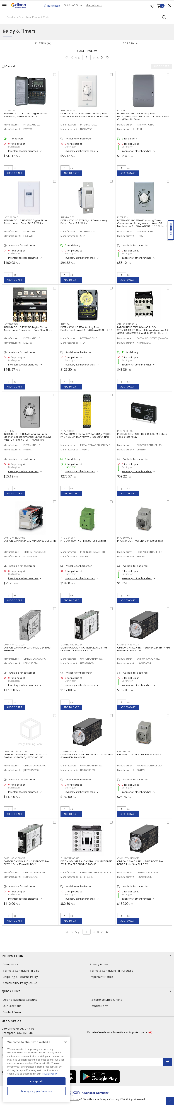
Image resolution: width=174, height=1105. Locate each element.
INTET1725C (11, 110)
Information (87, 956)
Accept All (36, 1081)
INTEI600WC (11, 217)
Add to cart (14, 173)
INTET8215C (11, 324)
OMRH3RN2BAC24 (72, 644)
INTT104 (65, 324)
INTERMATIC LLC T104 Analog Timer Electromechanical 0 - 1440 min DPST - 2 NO (87, 329)
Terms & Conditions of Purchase (111, 970)
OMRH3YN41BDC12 (72, 751)
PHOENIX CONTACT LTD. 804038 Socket (140, 540)
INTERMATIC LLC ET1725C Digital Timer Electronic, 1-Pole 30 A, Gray (25, 115)
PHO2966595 (125, 431)
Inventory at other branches (23, 151)
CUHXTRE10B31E (70, 858)
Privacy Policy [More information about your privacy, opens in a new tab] (49, 1073)
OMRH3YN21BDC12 (128, 858)
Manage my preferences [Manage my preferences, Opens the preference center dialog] (36, 1091)
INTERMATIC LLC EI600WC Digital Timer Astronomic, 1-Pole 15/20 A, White (26, 222)
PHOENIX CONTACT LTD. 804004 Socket (83, 540)
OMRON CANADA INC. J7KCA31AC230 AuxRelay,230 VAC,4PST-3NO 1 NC (25, 756)
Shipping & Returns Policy (20, 976)
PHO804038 (124, 537)
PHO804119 (124, 751)
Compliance (10, 964)
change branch (94, 5)
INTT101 (121, 110)
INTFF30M (123, 217)
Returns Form (99, 1005)
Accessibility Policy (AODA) (20, 983)
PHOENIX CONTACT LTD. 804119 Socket (139, 754)
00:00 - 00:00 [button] (71, 5)
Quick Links (87, 991)
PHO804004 (68, 537)
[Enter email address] (82, 1062)
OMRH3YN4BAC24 (128, 644)
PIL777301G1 (68, 431)
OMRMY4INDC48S (15, 537)
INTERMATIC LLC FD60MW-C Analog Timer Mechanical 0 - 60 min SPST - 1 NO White (85, 115)
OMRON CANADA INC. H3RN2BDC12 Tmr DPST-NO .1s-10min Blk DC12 (27, 863)
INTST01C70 (68, 217)
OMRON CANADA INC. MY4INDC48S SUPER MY (30, 540)
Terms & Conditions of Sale (21, 970)
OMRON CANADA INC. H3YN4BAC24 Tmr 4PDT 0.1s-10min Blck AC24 (143, 649)
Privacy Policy (99, 964)
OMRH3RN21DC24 (14, 644)
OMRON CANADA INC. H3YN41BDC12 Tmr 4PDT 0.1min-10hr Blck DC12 (87, 756)
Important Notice (101, 976)
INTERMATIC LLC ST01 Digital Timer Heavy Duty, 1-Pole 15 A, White (84, 222)
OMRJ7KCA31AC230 (16, 751)
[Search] (87, 17)
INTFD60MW (68, 110)
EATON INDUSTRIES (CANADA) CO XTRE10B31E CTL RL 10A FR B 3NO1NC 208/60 (86, 863)
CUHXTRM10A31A (127, 324)
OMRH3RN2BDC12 (14, 858)
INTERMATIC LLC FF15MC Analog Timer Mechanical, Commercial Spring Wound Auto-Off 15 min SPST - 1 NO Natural (28, 437)
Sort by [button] (129, 43)
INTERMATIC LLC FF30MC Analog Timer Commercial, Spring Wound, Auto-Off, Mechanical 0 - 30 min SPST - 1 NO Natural (142, 223)
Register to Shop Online (106, 999)
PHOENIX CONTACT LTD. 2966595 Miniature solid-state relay (142, 435)
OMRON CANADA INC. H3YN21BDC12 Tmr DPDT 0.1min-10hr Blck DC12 (140, 863)
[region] (36, 1069)
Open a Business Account (20, 999)
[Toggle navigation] (4, 5)
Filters (43, 43)
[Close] (65, 1042)
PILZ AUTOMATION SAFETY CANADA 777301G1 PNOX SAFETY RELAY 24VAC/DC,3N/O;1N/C (86, 435)
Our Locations (12, 1005)
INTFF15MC (10, 431)
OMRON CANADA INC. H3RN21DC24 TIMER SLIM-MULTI (28, 649)
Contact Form (12, 1012)
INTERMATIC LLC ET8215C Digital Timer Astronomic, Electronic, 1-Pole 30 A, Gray (28, 329)
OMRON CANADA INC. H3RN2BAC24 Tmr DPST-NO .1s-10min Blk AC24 (84, 649)
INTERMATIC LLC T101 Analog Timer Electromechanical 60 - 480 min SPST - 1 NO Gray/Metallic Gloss (143, 116)
